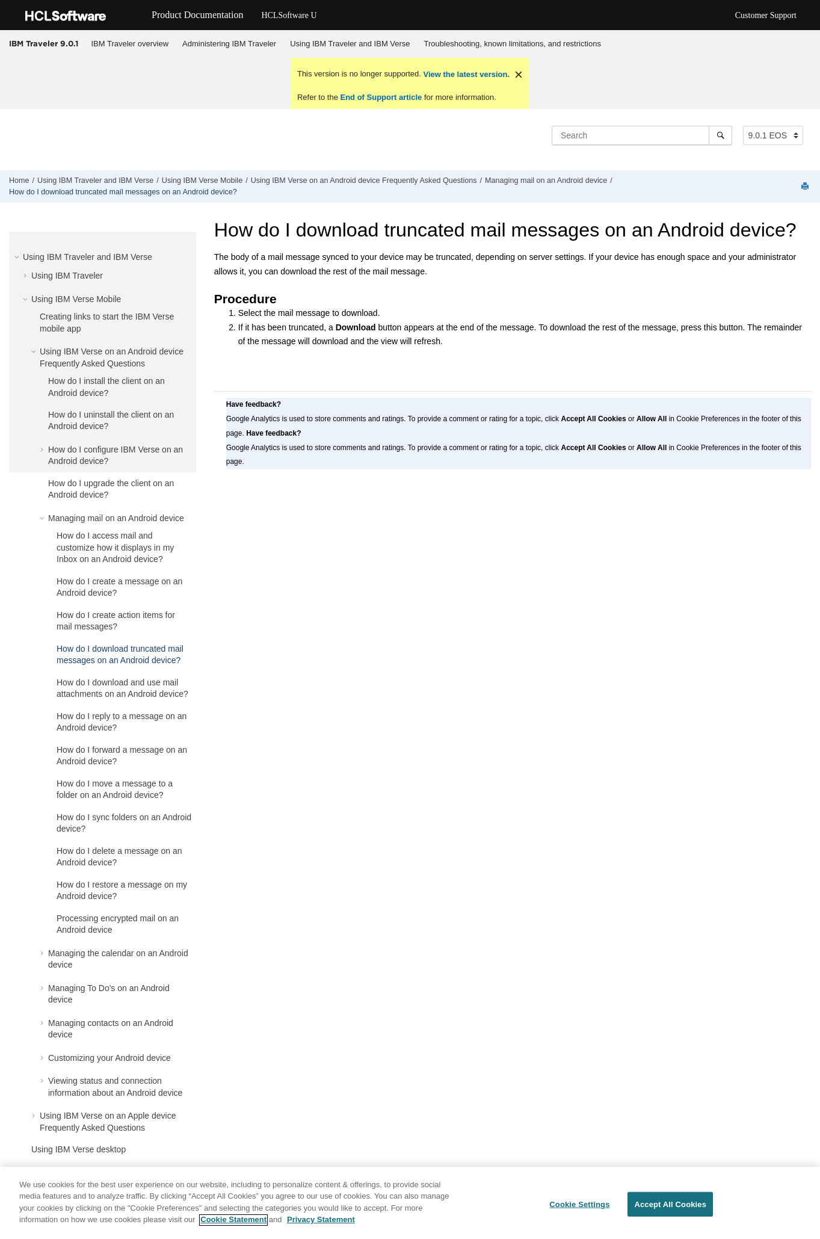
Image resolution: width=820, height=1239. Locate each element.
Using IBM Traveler (67, 275)
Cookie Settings (579, 1209)
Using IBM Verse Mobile (202, 180)
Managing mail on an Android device (546, 180)
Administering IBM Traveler (229, 43)
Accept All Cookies (670, 1209)
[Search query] (642, 135)
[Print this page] (806, 186)
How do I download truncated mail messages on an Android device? (123, 192)
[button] (18, 257)
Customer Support (766, 15)
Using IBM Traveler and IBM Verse (350, 43)
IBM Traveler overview (130, 43)
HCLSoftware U (288, 15)
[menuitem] (130, 44)
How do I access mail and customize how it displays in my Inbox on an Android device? (115, 547)
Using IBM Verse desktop (78, 1149)
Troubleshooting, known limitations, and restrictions (512, 43)
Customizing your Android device (109, 1058)
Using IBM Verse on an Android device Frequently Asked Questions (364, 180)
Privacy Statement (321, 1225)
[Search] (720, 135)
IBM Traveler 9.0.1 (43, 43)
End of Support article (381, 97)
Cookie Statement (233, 1225)
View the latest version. (465, 74)
